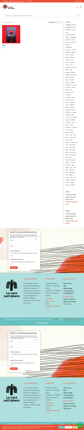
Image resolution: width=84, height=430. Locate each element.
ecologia (68, 75)
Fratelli (73, 97)
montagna (68, 122)
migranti (68, 120)
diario (67, 69)
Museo (73, 122)
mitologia (73, 120)
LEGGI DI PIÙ (68, 427)
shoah (67, 172)
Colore (67, 65)
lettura (72, 115)
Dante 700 (73, 67)
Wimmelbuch (72, 185)
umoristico (72, 180)
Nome (11, 240)
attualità (68, 44)
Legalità (74, 112)
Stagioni (71, 175)
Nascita (67, 132)
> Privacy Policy (67, 408)
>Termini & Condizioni (69, 299)
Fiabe (71, 90)
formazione (68, 95)
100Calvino (68, 29)
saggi (73, 165)
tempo (71, 177)
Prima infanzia (72, 155)
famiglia (72, 82)
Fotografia (68, 97)
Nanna (71, 125)
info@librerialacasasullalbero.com (71, 319)
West (67, 185)
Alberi (67, 37)
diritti (70, 69)
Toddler (67, 180)
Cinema (67, 62)
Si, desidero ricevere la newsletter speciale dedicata (24, 253)
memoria (75, 117)
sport (67, 175)
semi (67, 170)
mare (70, 117)
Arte (75, 42)
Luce (67, 117)
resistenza (68, 165)
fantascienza (69, 85)
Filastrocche (68, 92)
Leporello (68, 115)
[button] (80, 425)
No (12, 255)
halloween (72, 102)
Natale (71, 132)
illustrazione (68, 112)
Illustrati (73, 110)
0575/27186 (51, 301)
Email (12, 245)
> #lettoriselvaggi (67, 288)
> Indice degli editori (68, 293)
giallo (72, 100)
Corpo (71, 65)
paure (67, 140)
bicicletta (74, 50)
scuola (74, 167)
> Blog (64, 286)
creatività (68, 67)
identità (67, 107)
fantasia (75, 85)
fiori (73, 92)
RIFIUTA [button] (75, 427)
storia (67, 177)
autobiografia (69, 47)
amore (67, 42)
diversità (73, 72)
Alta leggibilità (73, 37)
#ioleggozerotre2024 (71, 27)
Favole (67, 90)
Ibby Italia (72, 105)
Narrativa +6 (71, 130)
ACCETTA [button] (61, 427)
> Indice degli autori (68, 291)
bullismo (72, 57)
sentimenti (71, 170)
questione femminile (70, 160)
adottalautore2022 (70, 34)
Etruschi (68, 82)
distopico (68, 72)
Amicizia (73, 39)
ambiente (68, 39)
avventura (68, 50)
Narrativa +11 (69, 127)
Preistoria (68, 142)
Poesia (71, 140)
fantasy (73, 87)
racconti (67, 162)
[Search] (78, 15)
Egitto (67, 80)
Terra (75, 177)
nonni (71, 137)
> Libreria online (67, 283)
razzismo (73, 162)
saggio (67, 167)
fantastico (68, 87)
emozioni (72, 80)
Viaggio (72, 182)
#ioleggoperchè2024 (71, 25)
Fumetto (68, 100)
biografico (68, 52)
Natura (67, 135)
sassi (71, 167)
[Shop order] (54, 22)
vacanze (68, 182)
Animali (71, 42)
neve (71, 135)
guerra (67, 102)
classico (72, 62)
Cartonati (68, 60)
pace (75, 137)
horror (67, 105)
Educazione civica (70, 77)
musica (67, 125)
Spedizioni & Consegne (70, 301)
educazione (73, 75)
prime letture (69, 157)
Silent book (72, 172)
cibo (72, 60)
